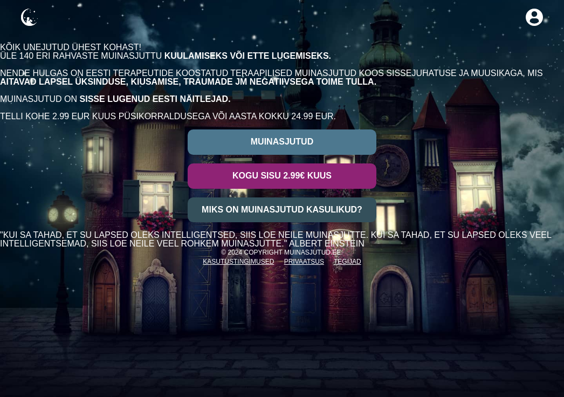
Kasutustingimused (238, 261)
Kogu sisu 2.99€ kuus (282, 175)
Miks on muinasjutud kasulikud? (282, 209)
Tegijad (347, 261)
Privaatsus (304, 261)
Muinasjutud (282, 141)
